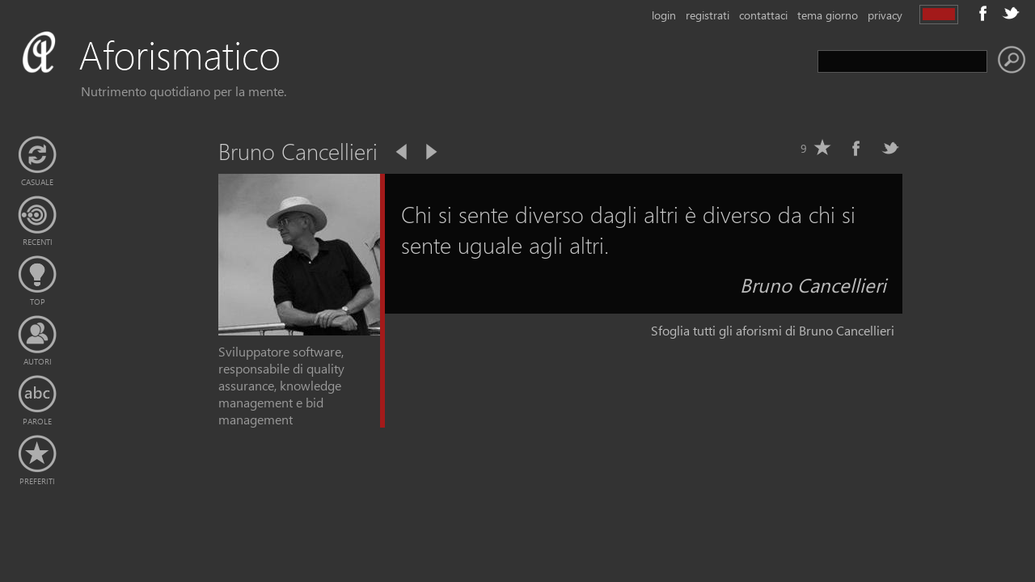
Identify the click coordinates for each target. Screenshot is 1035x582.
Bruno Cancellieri (813, 284)
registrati (707, 15)
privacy (885, 15)
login (664, 15)
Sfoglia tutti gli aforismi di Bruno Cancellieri (772, 330)
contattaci (763, 15)
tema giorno (827, 15)
